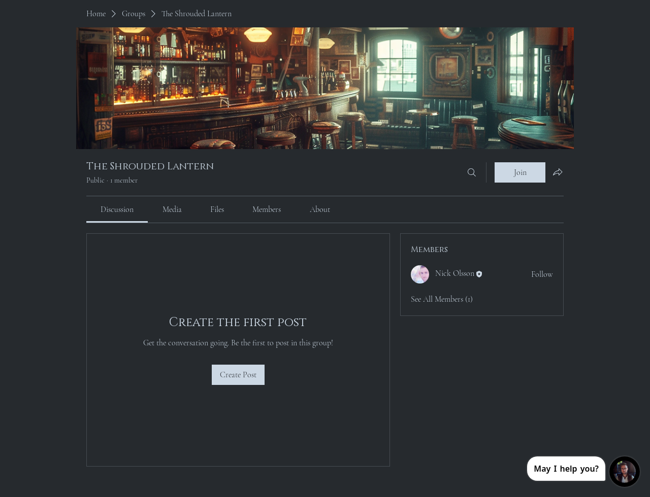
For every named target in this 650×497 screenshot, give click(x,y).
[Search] (472, 172)
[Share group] (557, 172)
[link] (117, 209)
